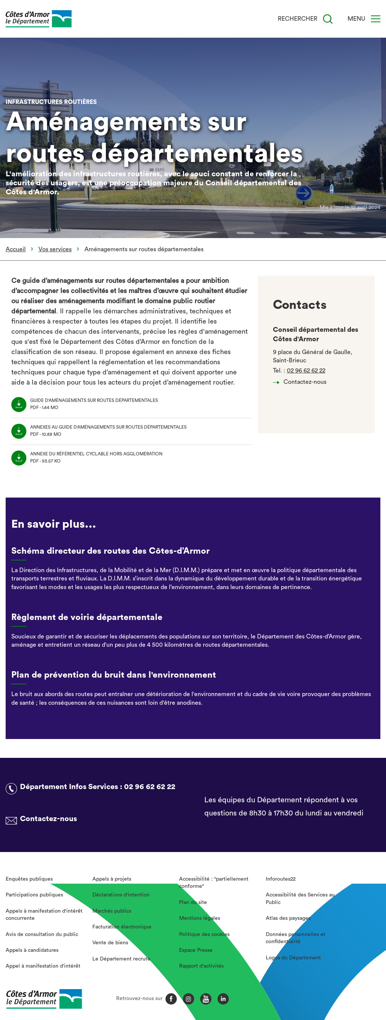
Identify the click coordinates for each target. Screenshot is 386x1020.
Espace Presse (196, 950)
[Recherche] (327, 19)
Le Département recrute (121, 959)
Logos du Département (293, 957)
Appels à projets (111, 879)
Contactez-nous (301, 382)
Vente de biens (110, 942)
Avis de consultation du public (42, 934)
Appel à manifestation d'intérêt (43, 966)
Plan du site (193, 902)
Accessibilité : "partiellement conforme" (213, 882)
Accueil (16, 249)
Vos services (55, 249)
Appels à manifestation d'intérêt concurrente (44, 915)
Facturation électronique (122, 927)
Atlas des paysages (288, 918)
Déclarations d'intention (121, 895)
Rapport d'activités (201, 966)
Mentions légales (199, 918)
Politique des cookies (204, 934)
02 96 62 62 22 (306, 371)
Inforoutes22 (281, 879)
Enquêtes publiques (29, 879)
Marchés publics (111, 911)
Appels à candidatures (32, 950)
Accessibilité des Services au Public (300, 898)
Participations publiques (34, 895)
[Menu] (375, 19)
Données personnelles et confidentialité (295, 938)
